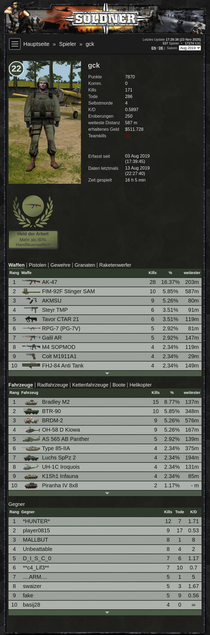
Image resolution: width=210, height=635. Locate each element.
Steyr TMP (45, 310)
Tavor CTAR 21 (51, 319)
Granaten (85, 265)
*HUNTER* (36, 521)
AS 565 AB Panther (56, 439)
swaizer (32, 586)
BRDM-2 (43, 420)
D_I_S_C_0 (37, 558)
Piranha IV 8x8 (50, 485)
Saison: (173, 48)
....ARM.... (35, 577)
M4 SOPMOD (49, 347)
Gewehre (61, 265)
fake (28, 595)
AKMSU (42, 301)
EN (153, 48)
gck (90, 44)
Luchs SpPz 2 (49, 458)
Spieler (67, 44)
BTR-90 (42, 411)
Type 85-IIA (46, 448)
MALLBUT (35, 540)
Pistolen (37, 265)
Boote (119, 385)
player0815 (36, 530)
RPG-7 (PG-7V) (51, 328)
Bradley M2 (46, 402)
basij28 (31, 605)
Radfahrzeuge (52, 385)
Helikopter (141, 385)
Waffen (16, 265)
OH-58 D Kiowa (51, 430)
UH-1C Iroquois (51, 467)
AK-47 (40, 282)
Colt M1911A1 (50, 356)
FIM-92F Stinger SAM (59, 291)
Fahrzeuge (20, 385)
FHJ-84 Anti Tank (53, 366)
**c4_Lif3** (36, 568)
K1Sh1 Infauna (50, 476)
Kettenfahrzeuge (90, 385)
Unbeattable (37, 549)
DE (161, 48)
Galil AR (42, 338)
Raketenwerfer (115, 265)
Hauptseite (36, 44)
